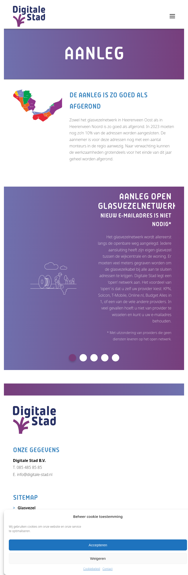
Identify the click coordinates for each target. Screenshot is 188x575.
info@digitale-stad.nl (34, 474)
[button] (172, 16)
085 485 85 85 (29, 467)
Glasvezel (26, 508)
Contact (108, 569)
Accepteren (98, 545)
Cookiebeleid (91, 569)
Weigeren (98, 558)
